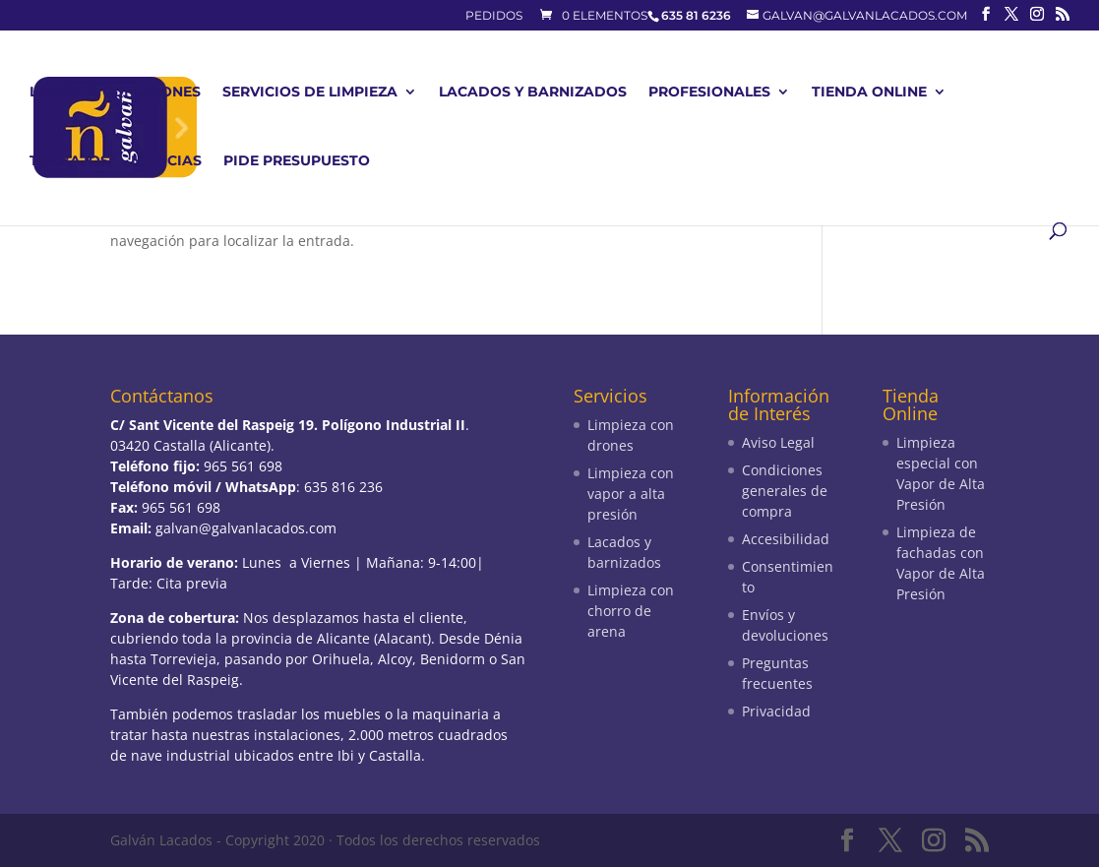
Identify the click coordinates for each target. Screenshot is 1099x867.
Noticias (166, 161)
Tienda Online (869, 92)
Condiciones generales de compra (784, 491)
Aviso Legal (778, 442)
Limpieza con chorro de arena (630, 611)
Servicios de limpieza (309, 92)
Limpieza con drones (115, 92)
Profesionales (709, 92)
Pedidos (493, 16)
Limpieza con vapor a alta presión (630, 494)
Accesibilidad (785, 538)
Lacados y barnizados (533, 92)
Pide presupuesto (296, 161)
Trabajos (69, 161)
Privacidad (776, 711)
